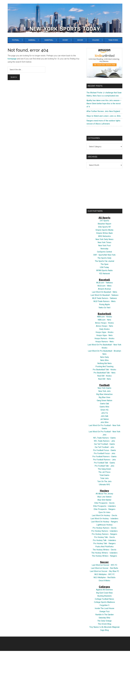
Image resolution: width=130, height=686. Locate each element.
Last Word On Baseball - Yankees (104, 295)
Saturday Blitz (104, 618)
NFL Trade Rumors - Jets (104, 441)
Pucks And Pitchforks (104, 546)
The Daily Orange (104, 621)
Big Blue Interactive (104, 394)
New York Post (104, 245)
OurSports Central (104, 252)
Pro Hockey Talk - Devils (104, 537)
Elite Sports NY (104, 227)
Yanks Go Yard (104, 307)
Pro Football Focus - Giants (104, 450)
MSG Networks (104, 236)
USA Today (104, 267)
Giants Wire (104, 407)
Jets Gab (104, 416)
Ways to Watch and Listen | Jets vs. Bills (104, 116)
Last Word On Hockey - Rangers (104, 522)
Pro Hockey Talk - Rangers (104, 543)
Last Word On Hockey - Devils (104, 515)
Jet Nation (104, 419)
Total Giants (104, 475)
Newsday (104, 249)
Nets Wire (104, 360)
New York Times (104, 242)
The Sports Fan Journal (104, 261)
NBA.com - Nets (104, 320)
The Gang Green (104, 469)
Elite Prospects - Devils (104, 503)
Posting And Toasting (104, 366)
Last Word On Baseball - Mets (104, 292)
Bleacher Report (104, 224)
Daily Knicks (104, 329)
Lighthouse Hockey (104, 525)
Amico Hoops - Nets (104, 326)
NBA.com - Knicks (104, 317)
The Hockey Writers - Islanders (104, 553)
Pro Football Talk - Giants (104, 463)
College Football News (104, 599)
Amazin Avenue (104, 289)
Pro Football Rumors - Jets (104, 459)
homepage (12, 59)
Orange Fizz (104, 611)
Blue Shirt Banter (104, 500)
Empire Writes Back (104, 233)
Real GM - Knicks (104, 376)
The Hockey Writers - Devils (104, 550)
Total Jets (104, 478)
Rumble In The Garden (104, 614)
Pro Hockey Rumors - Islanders (104, 531)
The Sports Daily (104, 258)
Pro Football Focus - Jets (104, 453)
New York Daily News (104, 239)
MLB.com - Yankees (104, 283)
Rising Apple (104, 304)
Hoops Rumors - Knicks (104, 338)
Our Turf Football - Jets (104, 447)
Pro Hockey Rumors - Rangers (104, 534)
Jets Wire (104, 422)
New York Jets (104, 391)
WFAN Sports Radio (104, 270)
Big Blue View (104, 397)
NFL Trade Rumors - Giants (104, 438)
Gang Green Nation (104, 400)
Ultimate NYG (104, 484)
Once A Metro (104, 580)
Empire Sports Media (104, 230)
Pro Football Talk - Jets (104, 466)
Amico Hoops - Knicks (104, 323)
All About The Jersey (104, 493)
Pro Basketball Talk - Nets (104, 373)
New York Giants (104, 388)
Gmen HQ (104, 410)
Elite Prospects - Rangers (104, 509)
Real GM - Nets (104, 379)
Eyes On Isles (104, 512)
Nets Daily (104, 357)
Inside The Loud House (104, 608)
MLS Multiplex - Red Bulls (104, 577)
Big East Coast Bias (104, 593)
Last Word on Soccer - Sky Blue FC (104, 571)
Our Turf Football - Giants (104, 444)
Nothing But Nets (104, 363)
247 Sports (104, 220)
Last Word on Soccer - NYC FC (104, 565)
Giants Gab (104, 403)
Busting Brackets (104, 596)
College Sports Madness (104, 602)
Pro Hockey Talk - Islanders (104, 540)
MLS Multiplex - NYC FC (104, 574)
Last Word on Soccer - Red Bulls (104, 568)
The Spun (104, 264)
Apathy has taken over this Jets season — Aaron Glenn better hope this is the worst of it (104, 103)
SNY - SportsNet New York (104, 255)
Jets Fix (104, 413)
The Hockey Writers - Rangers (104, 556)
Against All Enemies (104, 590)
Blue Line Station (104, 497)
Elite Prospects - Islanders (104, 506)
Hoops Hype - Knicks (104, 332)
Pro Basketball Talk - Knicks (104, 369)
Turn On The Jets (104, 481)
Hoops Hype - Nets (104, 335)
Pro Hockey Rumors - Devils (104, 528)
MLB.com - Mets (104, 286)
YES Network (104, 273)
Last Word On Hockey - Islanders (104, 518)
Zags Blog (104, 630)
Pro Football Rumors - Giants (104, 456)
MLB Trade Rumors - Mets (104, 301)
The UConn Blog (104, 624)
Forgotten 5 (104, 605)
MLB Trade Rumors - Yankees (104, 298)
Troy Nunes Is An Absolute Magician (104, 627)
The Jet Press (104, 472)
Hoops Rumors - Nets (104, 341)
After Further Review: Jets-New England (103, 111)
